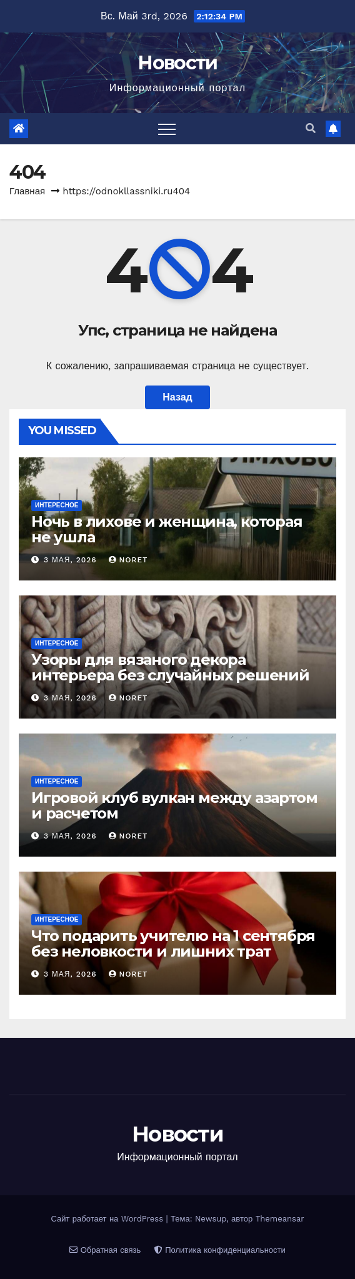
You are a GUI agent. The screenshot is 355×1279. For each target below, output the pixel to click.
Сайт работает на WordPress (108, 1218)
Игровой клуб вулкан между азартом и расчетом (174, 805)
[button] (311, 128)
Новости (177, 62)
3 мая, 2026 (72, 559)
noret (128, 559)
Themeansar (280, 1218)
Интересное (56, 505)
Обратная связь (105, 1250)
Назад (177, 397)
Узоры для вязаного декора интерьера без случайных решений (170, 667)
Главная (27, 191)
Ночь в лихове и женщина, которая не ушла (166, 529)
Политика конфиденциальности (220, 1250)
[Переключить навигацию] (167, 128)
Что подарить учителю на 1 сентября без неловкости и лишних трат (173, 943)
